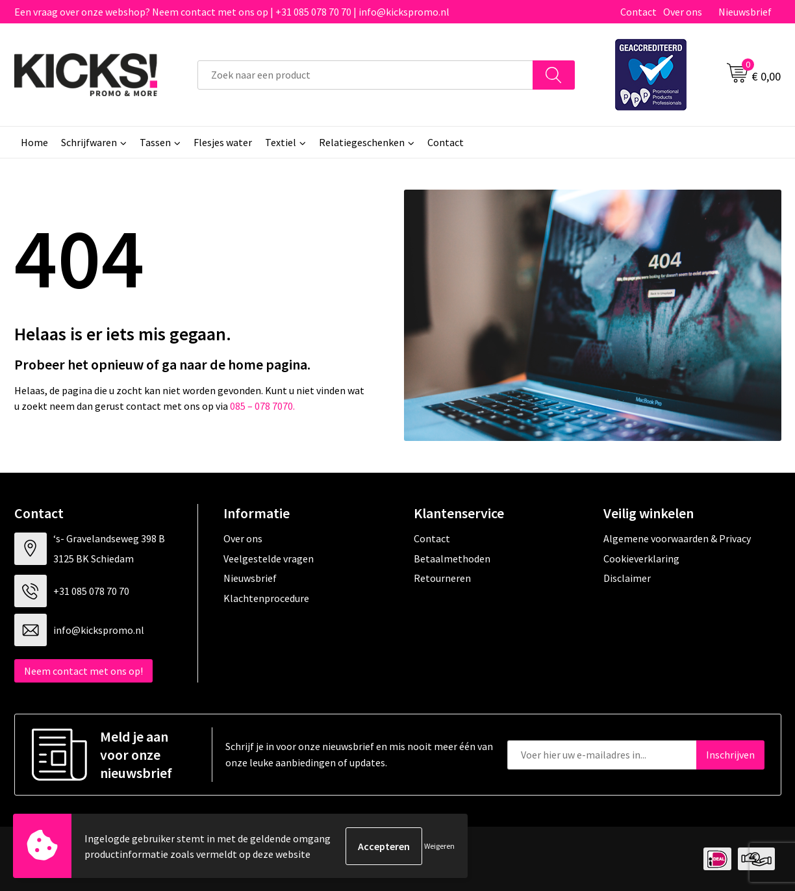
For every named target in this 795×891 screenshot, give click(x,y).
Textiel (280, 142)
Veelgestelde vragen (268, 558)
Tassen (155, 142)
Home (34, 142)
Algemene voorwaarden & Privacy (677, 538)
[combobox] (365, 75)
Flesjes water (223, 142)
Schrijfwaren (89, 142)
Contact (638, 11)
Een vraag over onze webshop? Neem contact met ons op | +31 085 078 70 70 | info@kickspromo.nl (231, 11)
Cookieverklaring (641, 558)
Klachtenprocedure (266, 598)
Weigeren (439, 846)
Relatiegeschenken (362, 142)
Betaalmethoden (452, 558)
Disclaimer (627, 577)
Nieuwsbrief (745, 11)
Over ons (682, 11)
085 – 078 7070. (262, 405)
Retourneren (442, 577)
